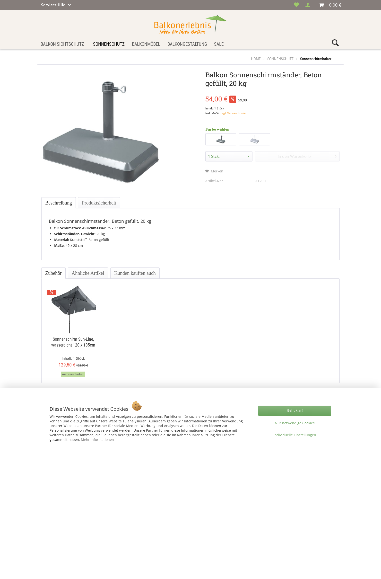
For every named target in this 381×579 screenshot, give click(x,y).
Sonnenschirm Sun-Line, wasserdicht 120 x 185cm (73, 342)
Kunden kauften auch (135, 273)
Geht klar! (295, 410)
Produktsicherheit (99, 202)
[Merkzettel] (296, 5)
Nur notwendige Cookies (295, 423)
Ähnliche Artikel (88, 273)
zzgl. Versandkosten (233, 113)
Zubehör (53, 273)
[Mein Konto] (309, 5)
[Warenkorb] (330, 5)
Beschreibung (58, 202)
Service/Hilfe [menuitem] (53, 4)
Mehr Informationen (97, 439)
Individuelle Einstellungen (295, 435)
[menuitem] (296, 5)
